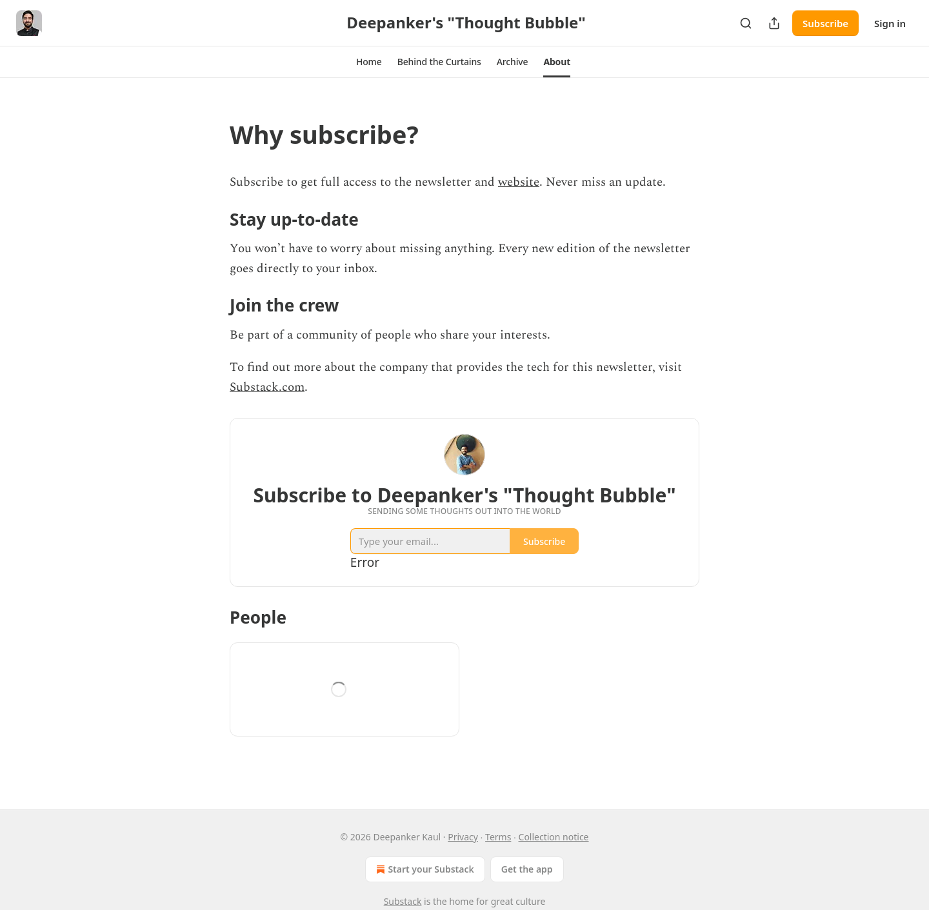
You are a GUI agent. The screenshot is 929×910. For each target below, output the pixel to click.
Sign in (890, 23)
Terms (498, 837)
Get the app (527, 869)
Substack (403, 901)
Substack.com (267, 387)
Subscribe (825, 23)
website (518, 182)
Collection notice (554, 837)
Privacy (463, 837)
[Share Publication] (774, 23)
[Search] (746, 23)
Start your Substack (424, 869)
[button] (369, 61)
